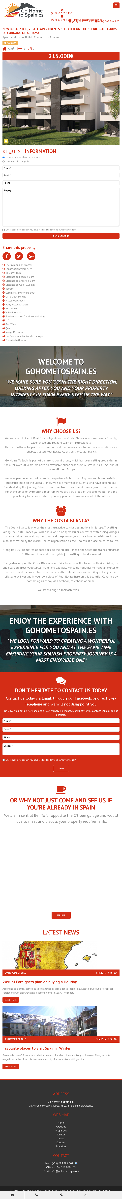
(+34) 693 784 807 (61, 19)
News (61, 1138)
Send (61, 768)
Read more (11, 999)
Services (61, 1134)
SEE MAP (61, 915)
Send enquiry (61, 235)
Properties (61, 1130)
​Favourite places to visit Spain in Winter (36, 1048)
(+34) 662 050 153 (61, 13)
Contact (61, 1142)
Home (61, 1122)
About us (61, 1126)
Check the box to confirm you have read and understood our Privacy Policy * (41, 229)
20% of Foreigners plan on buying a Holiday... (40, 981)
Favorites (61, 1146)
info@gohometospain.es (88, 19)
